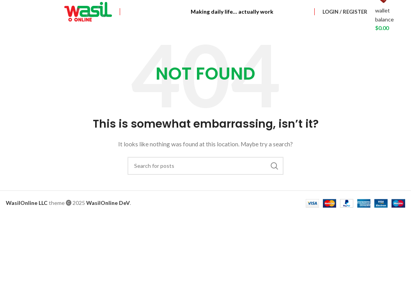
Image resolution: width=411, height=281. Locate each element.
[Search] (205, 166)
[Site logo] (88, 11)
